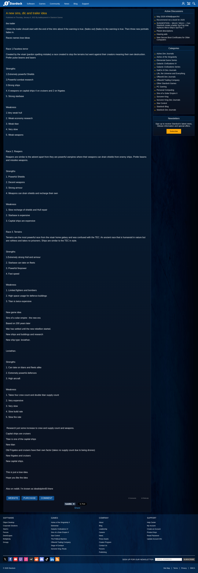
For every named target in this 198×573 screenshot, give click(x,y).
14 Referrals (145, 498)
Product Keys (152, 532)
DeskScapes (7, 536)
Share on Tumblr (70, 504)
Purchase (29, 498)
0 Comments (132, 498)
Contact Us (103, 546)
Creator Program (105, 542)
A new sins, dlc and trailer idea (26, 13)
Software (31, 4)
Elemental (54, 526)
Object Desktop (8, 522)
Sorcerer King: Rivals (59, 549)
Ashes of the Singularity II (60, 522)
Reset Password (153, 536)
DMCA (192, 568)
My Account (151, 526)
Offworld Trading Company (61, 542)
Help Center (151, 522)
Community (55, 4)
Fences (5, 532)
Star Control (55, 536)
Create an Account (154, 529)
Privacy (184, 568)
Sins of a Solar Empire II (60, 532)
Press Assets (103, 539)
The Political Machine (59, 539)
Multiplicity (7, 539)
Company (104, 518)
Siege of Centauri (57, 546)
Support (85, 4)
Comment (46, 498)
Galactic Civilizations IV (59, 529)
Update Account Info (154, 539)
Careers (102, 532)
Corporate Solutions (10, 526)
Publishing (103, 552)
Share (77, 508)
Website (13, 498)
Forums (102, 549)
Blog (76, 4)
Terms (175, 568)
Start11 (5, 529)
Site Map (166, 568)
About (101, 522)
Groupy (5, 542)
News (66, 4)
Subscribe (174, 131)
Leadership (103, 529)
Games (42, 4)
